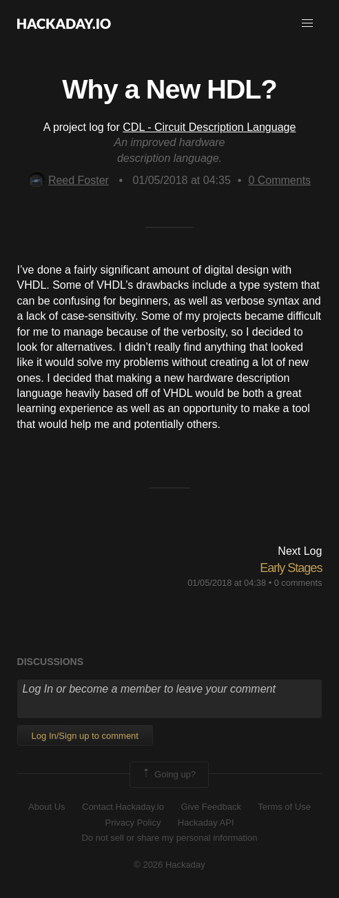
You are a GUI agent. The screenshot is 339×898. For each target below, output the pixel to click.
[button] (307, 23)
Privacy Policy (133, 822)
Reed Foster (68, 180)
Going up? (168, 774)
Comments (279, 180)
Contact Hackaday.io (123, 807)
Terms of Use (284, 807)
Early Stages (291, 568)
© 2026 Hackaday (169, 864)
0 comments (298, 583)
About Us (46, 807)
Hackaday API (206, 822)
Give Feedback (210, 807)
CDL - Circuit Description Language (209, 127)
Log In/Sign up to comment (85, 736)
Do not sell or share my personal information (169, 838)
